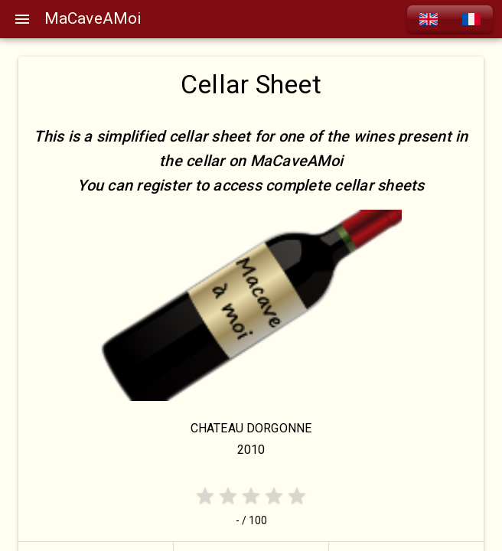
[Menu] (22, 19)
